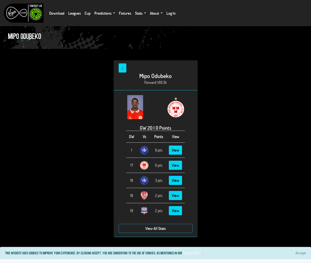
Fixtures (125, 13)
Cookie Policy (192, 252)
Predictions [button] (103, 13)
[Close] (301, 253)
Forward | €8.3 (154, 82)
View (175, 150)
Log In (171, 13)
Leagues (74, 13)
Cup (88, 13)
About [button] (155, 13)
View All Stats (155, 228)
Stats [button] (139, 13)
